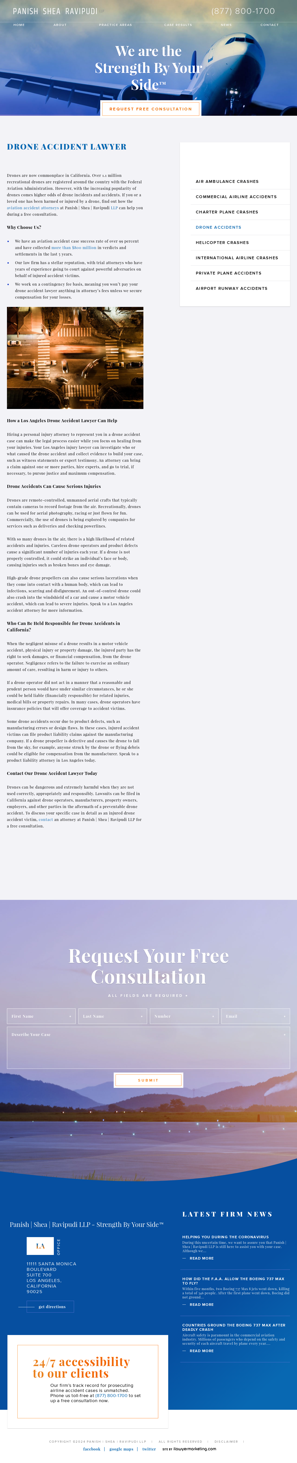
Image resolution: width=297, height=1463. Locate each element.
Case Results (178, 25)
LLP (115, 207)
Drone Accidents (219, 227)
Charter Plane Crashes (227, 212)
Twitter (149, 1449)
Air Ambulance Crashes (227, 181)
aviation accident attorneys (33, 207)
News (226, 25)
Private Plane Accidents (229, 273)
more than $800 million (74, 247)
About (60, 25)
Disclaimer (226, 1441)
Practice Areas (115, 25)
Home (19, 25)
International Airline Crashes (237, 258)
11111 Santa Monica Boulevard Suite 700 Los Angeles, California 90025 (52, 1277)
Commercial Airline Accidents (236, 196)
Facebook (91, 1449)
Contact (270, 25)
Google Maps (121, 1449)
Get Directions (52, 1306)
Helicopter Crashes (222, 242)
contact (46, 819)
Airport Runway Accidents (232, 288)
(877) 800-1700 (243, 11)
